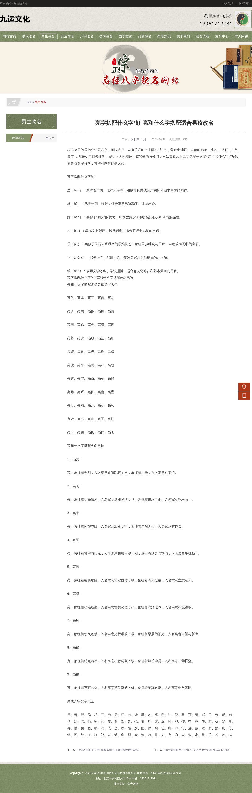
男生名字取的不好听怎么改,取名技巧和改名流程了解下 (198, 750)
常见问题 (241, 36)
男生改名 (48, 36)
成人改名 (228, 3)
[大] (133, 139)
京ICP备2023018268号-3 (165, 773)
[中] (138, 139)
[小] (144, 139)
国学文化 (125, 36)
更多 (48, 137)
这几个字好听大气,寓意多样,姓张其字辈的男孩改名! (109, 750)
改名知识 (164, 36)
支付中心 (222, 36)
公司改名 (106, 36)
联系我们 (244, 3)
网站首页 (9, 36)
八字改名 (86, 36)
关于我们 (183, 36)
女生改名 (67, 36)
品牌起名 (144, 36)
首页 (29, 102)
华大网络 (132, 783)
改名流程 (202, 36)
